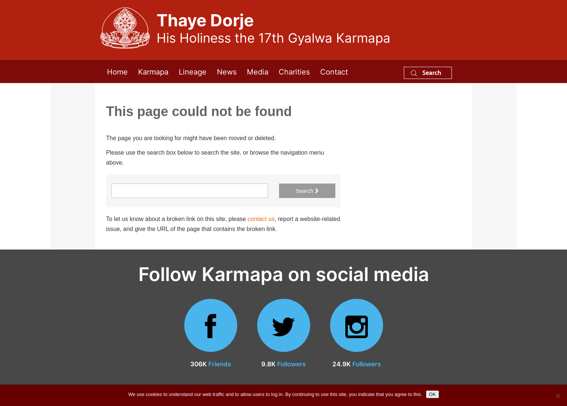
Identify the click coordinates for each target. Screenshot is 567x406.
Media (257, 71)
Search (426, 72)
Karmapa (153, 71)
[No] (557, 395)
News (226, 71)
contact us (261, 219)
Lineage (193, 71)
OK (432, 394)
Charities (294, 71)
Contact (334, 71)
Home (117, 71)
